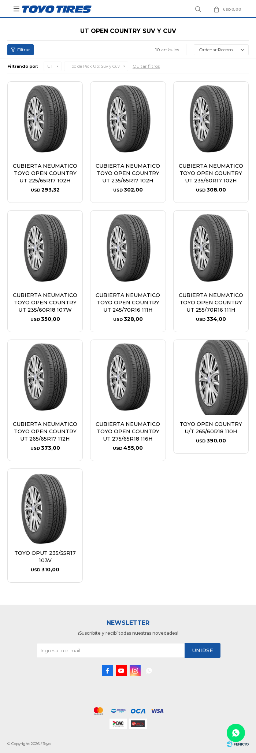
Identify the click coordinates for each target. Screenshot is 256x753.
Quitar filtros (146, 66)
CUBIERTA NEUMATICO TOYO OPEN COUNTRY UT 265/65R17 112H (45, 431)
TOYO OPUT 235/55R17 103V (45, 557)
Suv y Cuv (94, 66)
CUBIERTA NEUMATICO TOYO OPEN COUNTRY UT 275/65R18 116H (128, 431)
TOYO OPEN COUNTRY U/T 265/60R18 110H (210, 428)
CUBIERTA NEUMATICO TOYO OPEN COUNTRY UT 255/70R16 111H (211, 302)
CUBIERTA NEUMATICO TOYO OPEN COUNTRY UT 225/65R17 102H (45, 173)
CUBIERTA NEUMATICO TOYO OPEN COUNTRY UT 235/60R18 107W (45, 302)
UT (50, 66)
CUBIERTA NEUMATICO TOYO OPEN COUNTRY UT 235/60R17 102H (211, 173)
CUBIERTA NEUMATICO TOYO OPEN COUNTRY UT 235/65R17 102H (128, 173)
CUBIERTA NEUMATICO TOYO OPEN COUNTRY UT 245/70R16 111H (128, 302)
